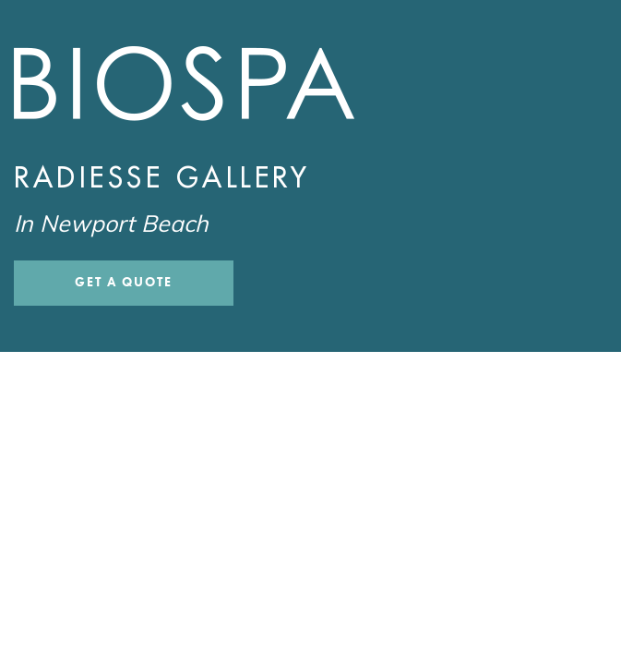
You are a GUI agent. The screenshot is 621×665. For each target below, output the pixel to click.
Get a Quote (124, 282)
